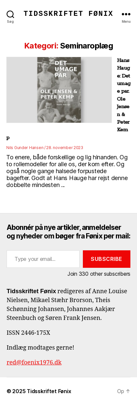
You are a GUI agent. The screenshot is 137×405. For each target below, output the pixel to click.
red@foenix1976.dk (34, 362)
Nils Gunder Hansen (24, 147)
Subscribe (106, 259)
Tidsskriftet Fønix (69, 14)
